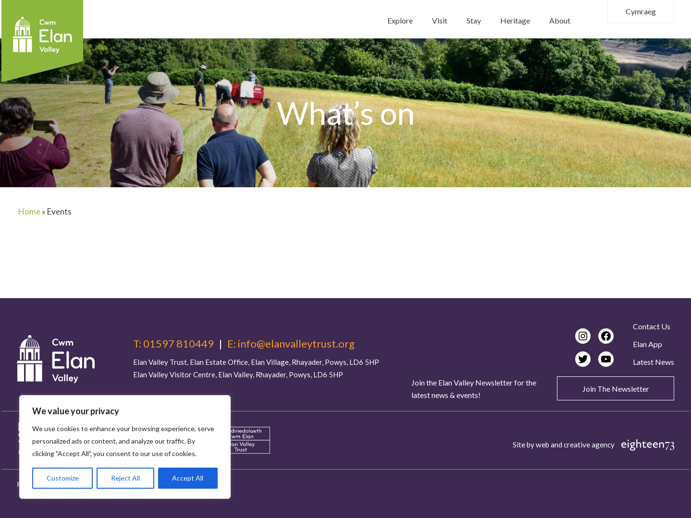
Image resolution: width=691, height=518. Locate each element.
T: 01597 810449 (173, 343)
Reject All (125, 478)
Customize (63, 478)
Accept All (187, 478)
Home (29, 211)
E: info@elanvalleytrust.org (291, 343)
